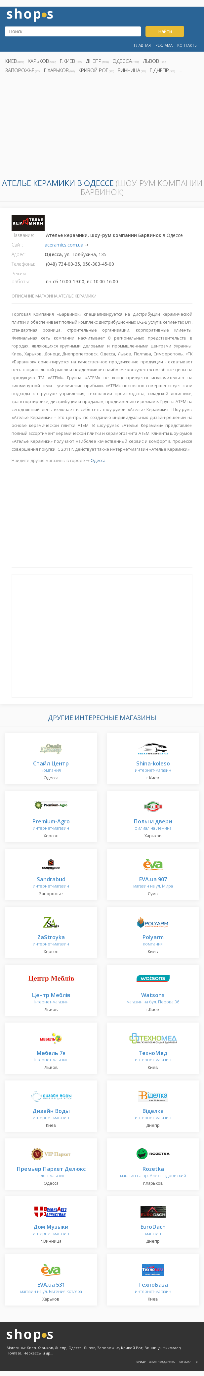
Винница (129, 70)
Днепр (94, 61)
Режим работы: (21, 277)
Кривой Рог (93, 70)
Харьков (38, 61)
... (181, 70)
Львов (151, 61)
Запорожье (19, 70)
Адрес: (18, 254)
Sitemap (185, 1361)
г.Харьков (56, 70)
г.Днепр (159, 70)
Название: (23, 235)
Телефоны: (23, 264)
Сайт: (17, 245)
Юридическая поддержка (155, 1361)
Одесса (122, 61)
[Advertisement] (102, 124)
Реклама (164, 45)
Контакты (187, 45)
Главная (142, 45)
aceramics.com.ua (64, 245)
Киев (11, 61)
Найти (165, 31)
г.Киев (67, 61)
